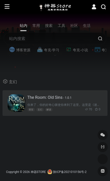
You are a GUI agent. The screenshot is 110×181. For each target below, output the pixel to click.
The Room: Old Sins (49, 97)
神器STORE (38, 172)
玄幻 (40, 109)
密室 (31, 109)
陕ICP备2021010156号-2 (69, 172)
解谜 (49, 109)
